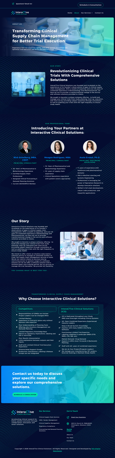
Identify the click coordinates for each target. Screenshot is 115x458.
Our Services (86, 13)
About (76, 13)
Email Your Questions (78, 417)
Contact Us (99, 13)
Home (70, 13)
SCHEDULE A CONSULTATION (25, 394)
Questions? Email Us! (24, 4)
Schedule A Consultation (91, 5)
